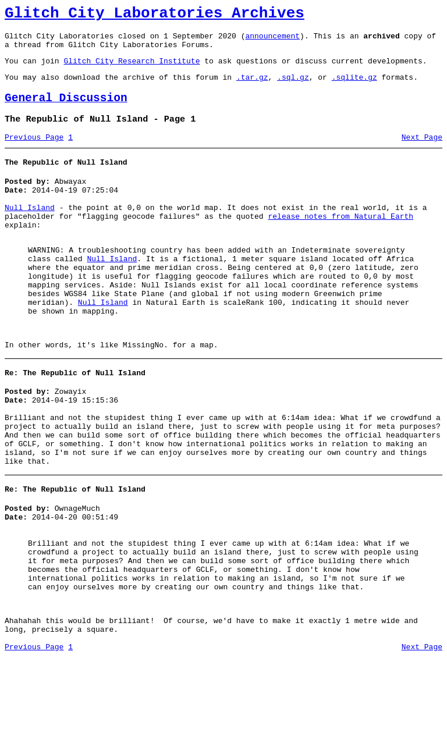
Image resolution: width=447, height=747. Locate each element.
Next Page (422, 153)
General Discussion (66, 110)
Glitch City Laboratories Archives (154, 15)
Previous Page (34, 153)
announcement (272, 40)
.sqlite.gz (354, 87)
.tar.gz (252, 87)
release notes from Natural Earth (340, 241)
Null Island (30, 230)
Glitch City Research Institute (131, 69)
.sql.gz (293, 87)
